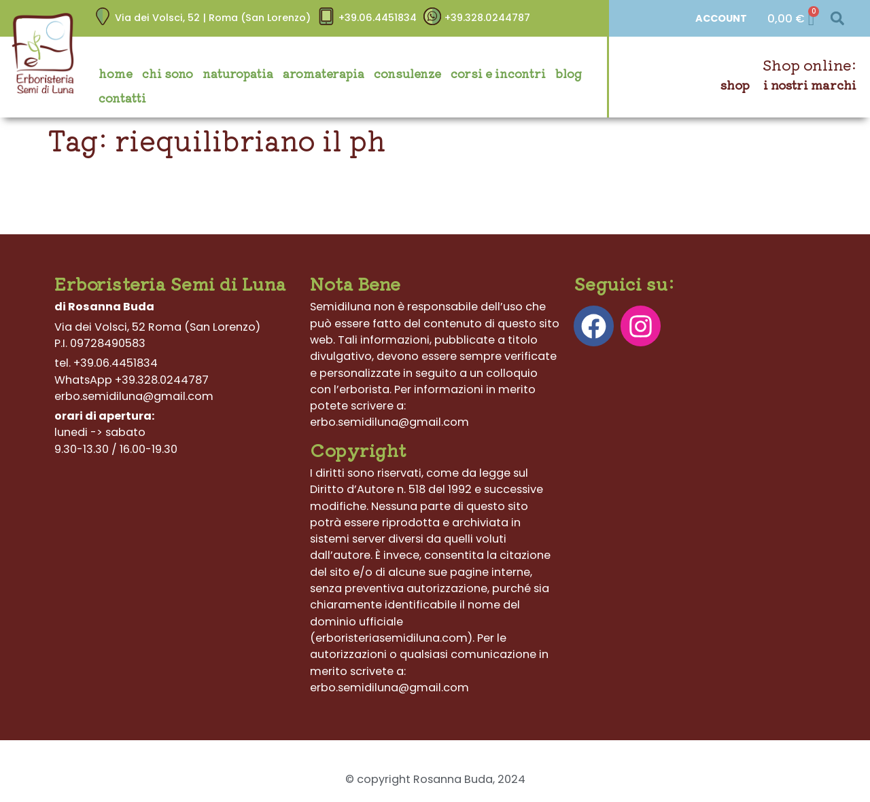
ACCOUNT (721, 18)
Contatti (122, 98)
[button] (837, 18)
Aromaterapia (323, 73)
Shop (735, 84)
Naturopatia (238, 73)
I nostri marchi (809, 84)
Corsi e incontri (498, 73)
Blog (568, 73)
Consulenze (407, 73)
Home (116, 73)
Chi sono (167, 73)
